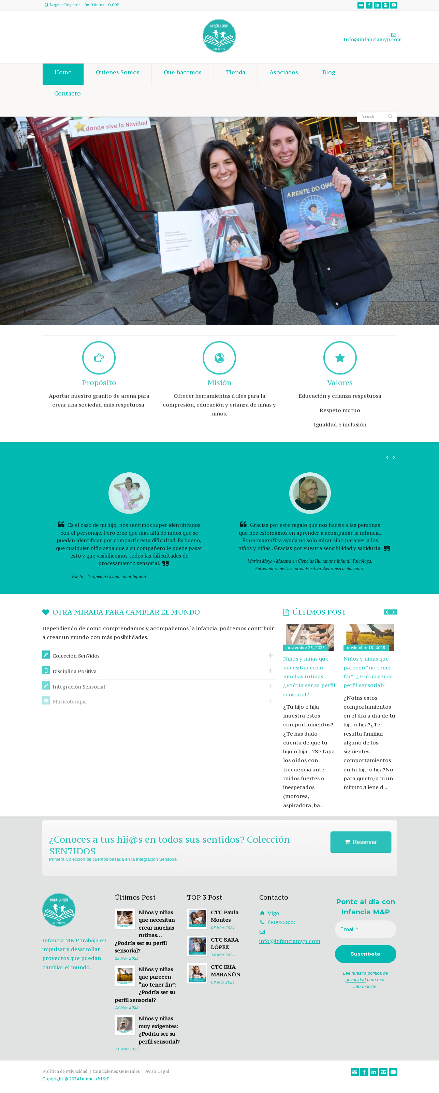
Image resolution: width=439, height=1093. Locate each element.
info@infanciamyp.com (289, 940)
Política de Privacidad (64, 1071)
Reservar (363, 842)
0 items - (104, 4)
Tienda (235, 74)
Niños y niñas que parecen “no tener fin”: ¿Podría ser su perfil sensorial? (368, 672)
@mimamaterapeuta (166, 576)
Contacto (67, 95)
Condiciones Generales (116, 1071)
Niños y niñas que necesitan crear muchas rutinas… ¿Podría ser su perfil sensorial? (309, 676)
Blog (329, 74)
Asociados (283, 74)
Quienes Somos (118, 74)
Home (63, 74)
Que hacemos (183, 74)
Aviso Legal (157, 1071)
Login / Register (64, 4)
